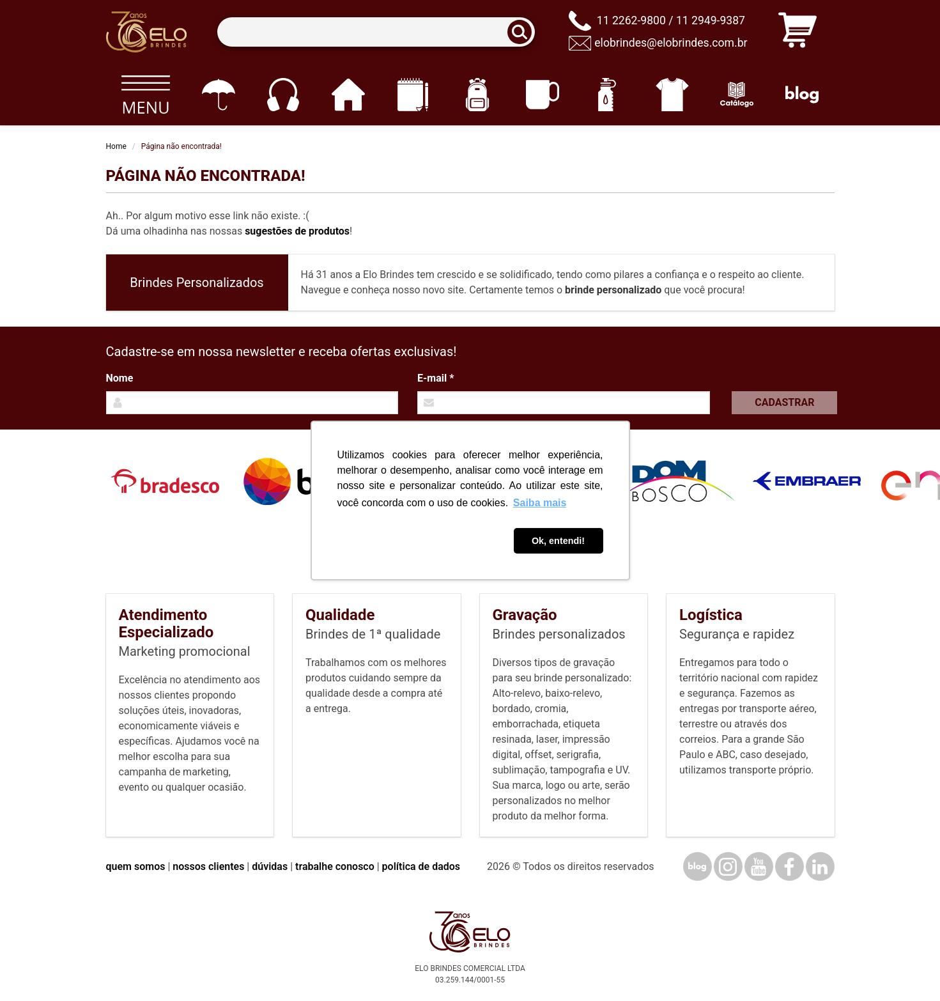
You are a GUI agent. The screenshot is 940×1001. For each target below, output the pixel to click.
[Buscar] (523, 32)
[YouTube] (758, 866)
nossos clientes (208, 866)
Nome (120, 378)
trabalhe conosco (334, 866)
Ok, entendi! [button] (558, 541)
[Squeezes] (607, 94)
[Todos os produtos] (146, 94)
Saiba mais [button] (540, 502)
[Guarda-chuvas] (218, 94)
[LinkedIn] (820, 866)
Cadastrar (784, 402)
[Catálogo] (737, 94)
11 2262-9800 (631, 20)
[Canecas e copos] (542, 94)
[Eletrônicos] (282, 94)
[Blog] (801, 94)
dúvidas (270, 866)
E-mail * (435, 378)
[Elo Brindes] (146, 32)
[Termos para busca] (376, 32)
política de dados (421, 866)
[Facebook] (789, 866)
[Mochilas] (477, 94)
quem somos (136, 866)
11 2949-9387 (710, 20)
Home (116, 146)
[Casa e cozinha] (348, 94)
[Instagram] (728, 866)
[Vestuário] (672, 94)
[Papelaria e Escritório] (412, 94)
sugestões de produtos (297, 231)
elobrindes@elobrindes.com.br (670, 42)
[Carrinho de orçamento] (797, 32)
